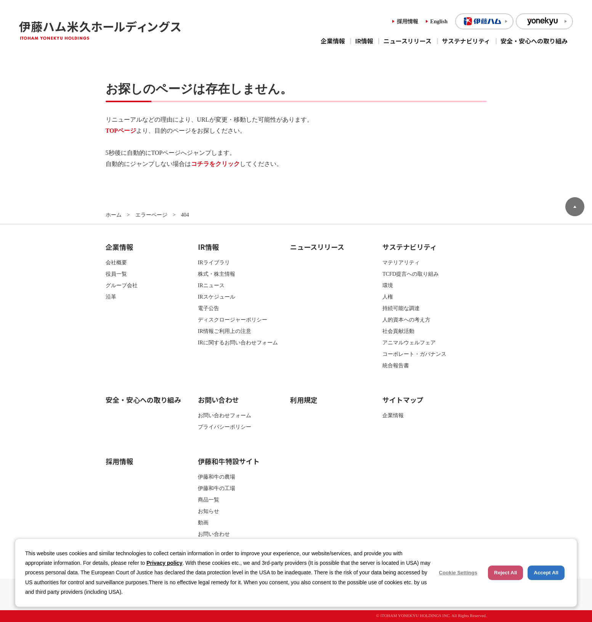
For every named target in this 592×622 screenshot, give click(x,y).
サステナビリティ (466, 40)
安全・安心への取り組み (534, 40)
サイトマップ (403, 400)
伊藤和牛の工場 (216, 488)
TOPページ (121, 130)
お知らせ (208, 511)
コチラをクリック (215, 164)
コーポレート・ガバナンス (414, 354)
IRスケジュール (216, 297)
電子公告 (208, 308)
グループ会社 (122, 285)
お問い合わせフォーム (224, 415)
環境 (387, 285)
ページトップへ (574, 206)
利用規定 (304, 400)
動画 (203, 522)
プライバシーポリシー (224, 427)
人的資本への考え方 (406, 320)
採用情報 (407, 21)
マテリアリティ (401, 262)
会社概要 (116, 262)
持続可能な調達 (401, 308)
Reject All (505, 572)
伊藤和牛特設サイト (229, 461)
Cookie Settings (458, 572)
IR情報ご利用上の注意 (224, 331)
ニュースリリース (407, 40)
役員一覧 (116, 274)
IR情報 (364, 40)
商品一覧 (208, 500)
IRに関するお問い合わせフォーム (238, 342)
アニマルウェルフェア (409, 342)
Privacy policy (164, 563)
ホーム (114, 215)
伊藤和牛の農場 (216, 477)
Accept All (546, 572)
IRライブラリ (214, 262)
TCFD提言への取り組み (410, 274)
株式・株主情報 (216, 274)
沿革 (111, 297)
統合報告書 (395, 365)
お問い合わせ (218, 400)
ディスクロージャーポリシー (232, 320)
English (439, 21)
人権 (387, 297)
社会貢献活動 (398, 331)
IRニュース (211, 285)
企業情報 (333, 40)
